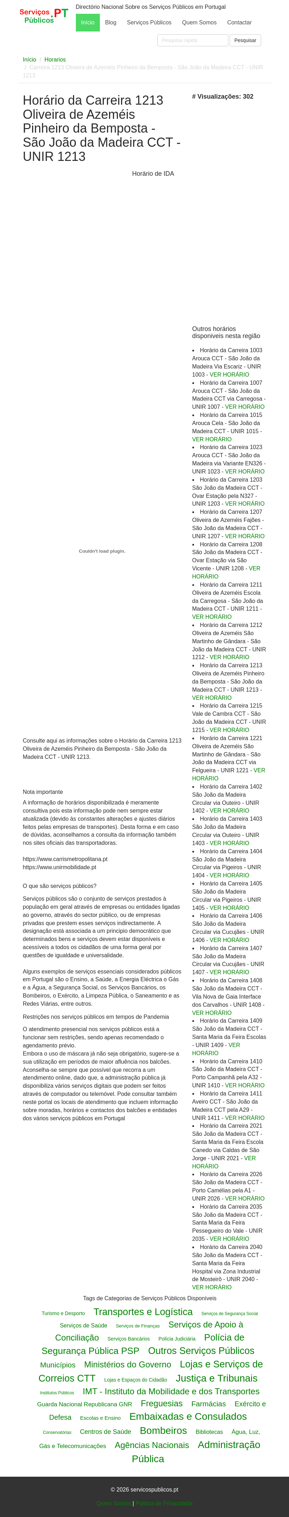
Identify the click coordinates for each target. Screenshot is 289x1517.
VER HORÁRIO (229, 375)
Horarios (55, 60)
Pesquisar (245, 40)
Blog (110, 22)
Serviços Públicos (149, 22)
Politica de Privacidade (164, 1503)
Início (88, 22)
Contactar (239, 22)
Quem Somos (199, 22)
